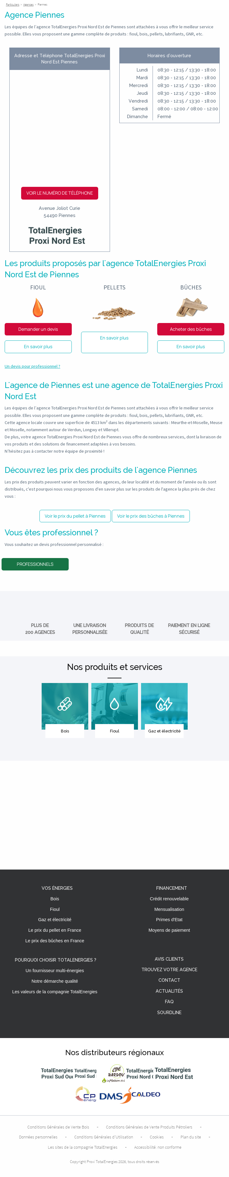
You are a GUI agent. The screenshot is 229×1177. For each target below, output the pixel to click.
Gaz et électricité (54, 919)
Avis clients (169, 959)
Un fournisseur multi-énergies (54, 970)
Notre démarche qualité (54, 981)
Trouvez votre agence (169, 969)
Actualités (169, 991)
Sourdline (169, 1012)
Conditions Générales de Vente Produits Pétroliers (149, 1127)
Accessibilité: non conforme (157, 1147)
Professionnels (35, 564)
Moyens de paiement (169, 930)
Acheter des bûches (191, 329)
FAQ (169, 1001)
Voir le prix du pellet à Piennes (75, 516)
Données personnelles (38, 1137)
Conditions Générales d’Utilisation (103, 1137)
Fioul (55, 909)
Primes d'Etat (169, 919)
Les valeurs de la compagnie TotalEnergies (54, 991)
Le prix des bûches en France (54, 940)
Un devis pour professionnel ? (32, 366)
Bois (54, 898)
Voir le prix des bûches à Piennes (151, 516)
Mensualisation (169, 909)
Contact (169, 980)
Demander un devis (38, 329)
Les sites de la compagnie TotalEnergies (82, 1147)
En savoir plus (38, 346)
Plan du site (191, 1137)
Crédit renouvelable (169, 898)
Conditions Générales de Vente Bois (58, 1127)
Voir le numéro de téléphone (59, 193)
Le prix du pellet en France (54, 930)
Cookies (157, 1137)
